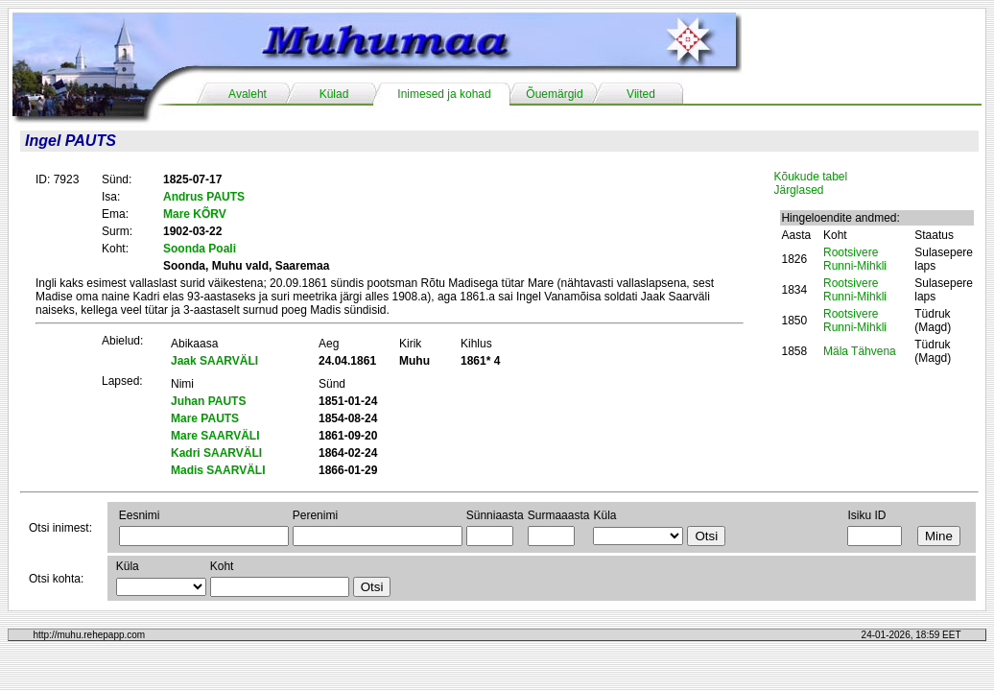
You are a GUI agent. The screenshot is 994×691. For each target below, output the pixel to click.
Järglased (798, 190)
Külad (334, 94)
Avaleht (247, 94)
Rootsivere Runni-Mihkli (855, 259)
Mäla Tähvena (859, 351)
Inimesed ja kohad (443, 94)
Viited (641, 94)
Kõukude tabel (810, 176)
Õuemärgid (554, 94)
